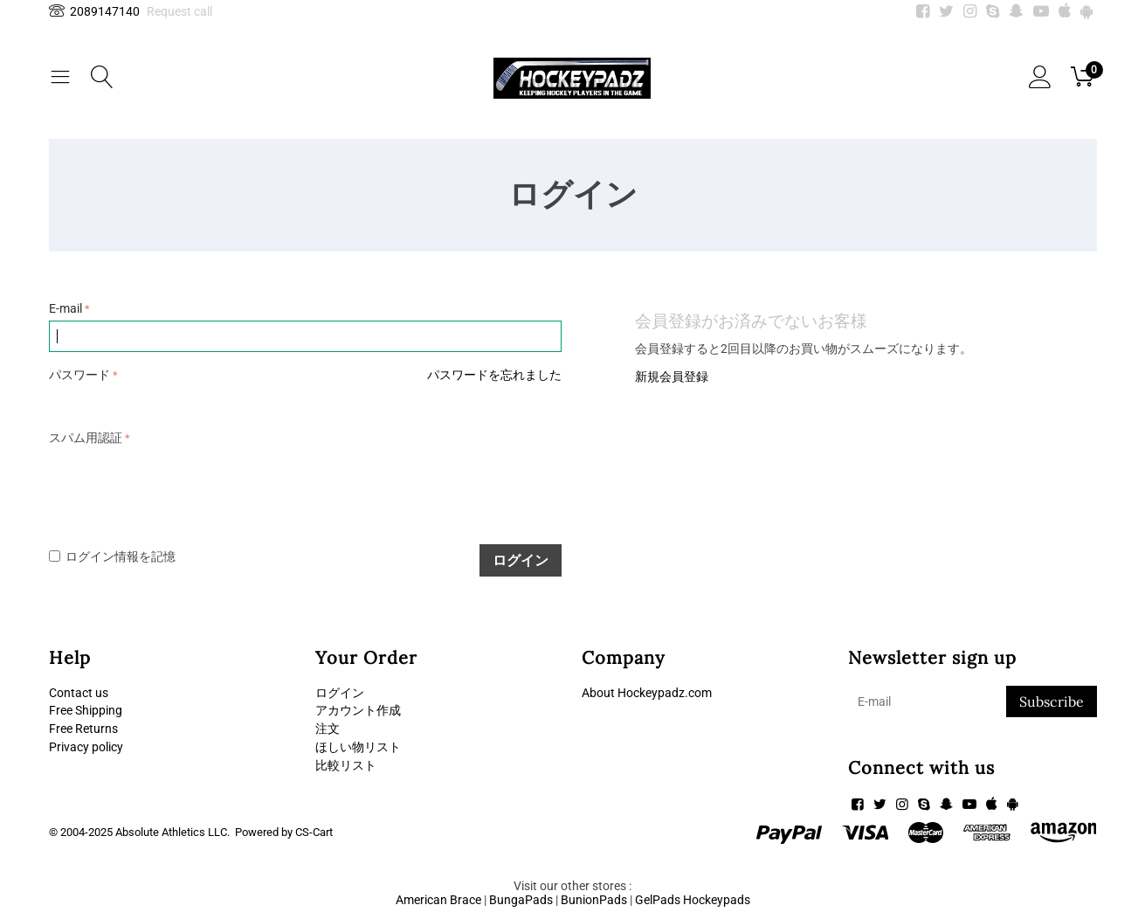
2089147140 (94, 11)
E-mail (65, 308)
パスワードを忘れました (494, 375)
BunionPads (594, 900)
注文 (327, 729)
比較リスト (345, 765)
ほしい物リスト (358, 747)
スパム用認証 (85, 438)
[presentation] (181, 485)
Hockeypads (716, 900)
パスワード (79, 375)
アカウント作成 (358, 710)
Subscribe (1051, 701)
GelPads (657, 900)
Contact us (78, 693)
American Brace (438, 900)
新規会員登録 (671, 376)
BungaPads (521, 900)
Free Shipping (85, 710)
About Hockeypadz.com (647, 693)
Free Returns (83, 729)
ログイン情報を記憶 (112, 556)
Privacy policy (86, 747)
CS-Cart (314, 832)
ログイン (520, 560)
